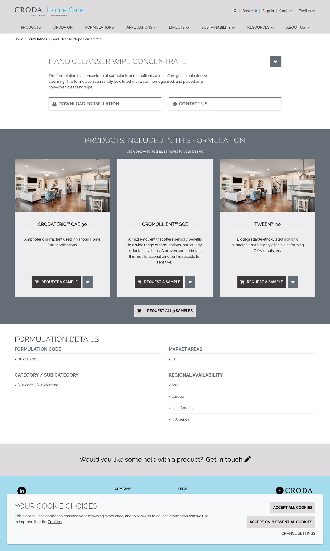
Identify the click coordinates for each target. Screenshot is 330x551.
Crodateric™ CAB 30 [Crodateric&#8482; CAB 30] (62, 224)
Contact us (190, 104)
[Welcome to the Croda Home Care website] (50, 9)
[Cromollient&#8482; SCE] (165, 185)
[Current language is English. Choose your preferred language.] (307, 11)
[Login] (276, 61)
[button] (31, 27)
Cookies (55, 522)
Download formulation (85, 104)
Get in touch (224, 459)
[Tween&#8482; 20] (267, 185)
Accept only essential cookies (281, 522)
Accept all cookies (292, 507)
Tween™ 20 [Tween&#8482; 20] (267, 224)
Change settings (298, 533)
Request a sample (56, 282)
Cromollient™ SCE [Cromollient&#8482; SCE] (165, 224)
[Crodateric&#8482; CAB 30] (62, 185)
